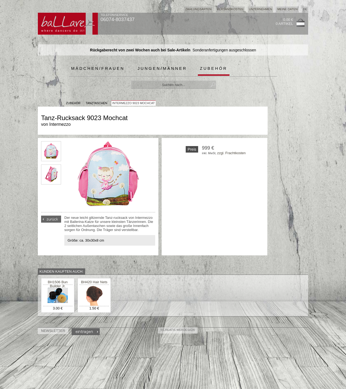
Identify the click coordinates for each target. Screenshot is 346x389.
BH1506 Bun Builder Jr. (58, 284)
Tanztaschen (96, 103)
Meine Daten (287, 9)
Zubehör (213, 68)
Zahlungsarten (198, 9)
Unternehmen (260, 9)
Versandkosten (230, 9)
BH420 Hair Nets (94, 282)
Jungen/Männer (162, 68)
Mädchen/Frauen (98, 68)
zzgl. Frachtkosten (231, 153)
